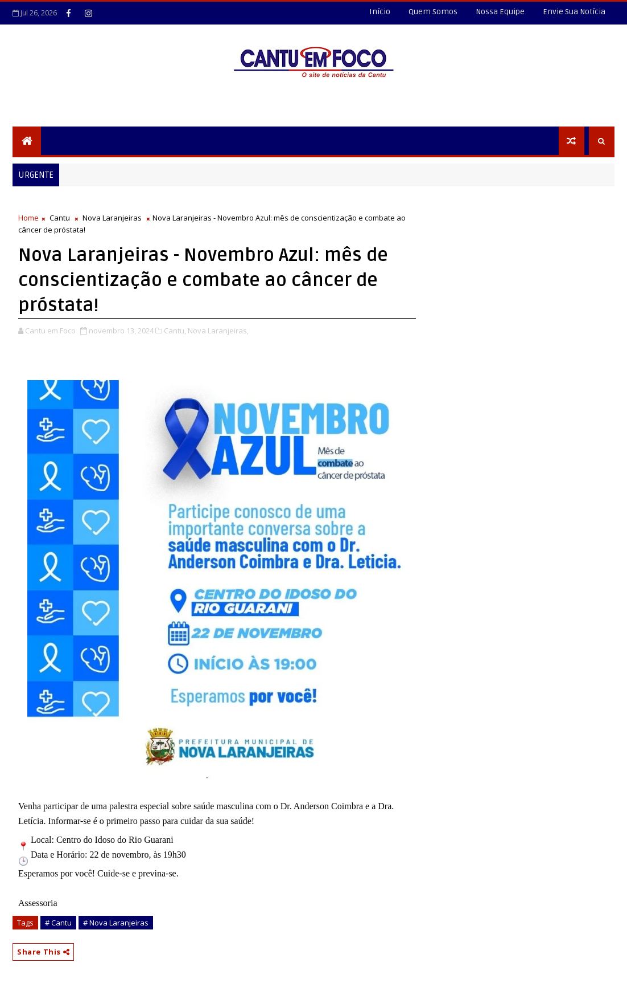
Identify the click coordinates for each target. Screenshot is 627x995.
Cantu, (175, 330)
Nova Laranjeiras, (218, 330)
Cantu (60, 218)
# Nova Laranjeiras (115, 922)
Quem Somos (433, 12)
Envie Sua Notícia (574, 12)
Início (379, 12)
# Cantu (58, 922)
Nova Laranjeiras (112, 218)
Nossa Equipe (500, 12)
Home (28, 218)
